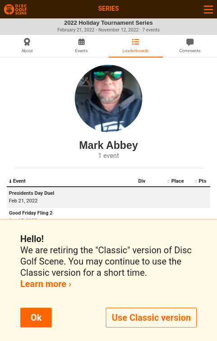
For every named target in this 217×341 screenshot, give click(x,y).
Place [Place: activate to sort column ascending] (175, 181)
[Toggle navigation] (208, 9)
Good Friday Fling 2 (31, 213)
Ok (36, 317)
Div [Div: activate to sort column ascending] (141, 181)
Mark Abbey (108, 145)
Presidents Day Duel (31, 193)
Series (108, 8)
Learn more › (45, 283)
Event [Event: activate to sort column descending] (17, 181)
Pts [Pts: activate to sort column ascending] (200, 181)
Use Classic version (151, 317)
